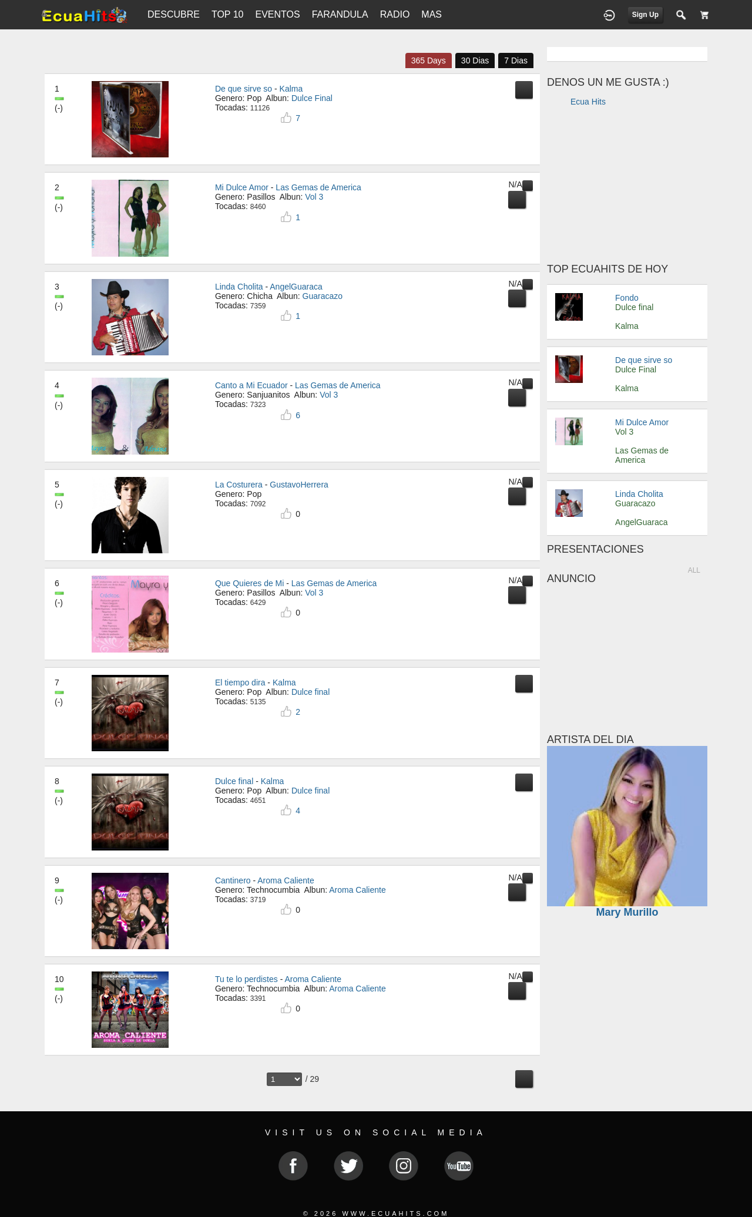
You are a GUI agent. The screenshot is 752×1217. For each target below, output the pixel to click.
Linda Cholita (239, 286)
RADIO (395, 14)
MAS (431, 14)
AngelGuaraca (296, 286)
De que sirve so (243, 88)
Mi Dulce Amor (241, 187)
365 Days (428, 60)
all (694, 570)
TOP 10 (228, 14)
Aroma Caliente (285, 880)
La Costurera (239, 484)
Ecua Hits (588, 101)
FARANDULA (340, 14)
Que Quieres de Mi (249, 583)
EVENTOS (277, 14)
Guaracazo (635, 503)
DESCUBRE (173, 14)
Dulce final (234, 781)
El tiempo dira (240, 682)
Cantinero (233, 880)
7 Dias (516, 60)
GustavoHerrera (299, 484)
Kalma (291, 88)
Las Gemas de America (318, 187)
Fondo (627, 297)
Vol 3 (624, 431)
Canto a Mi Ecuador (251, 385)
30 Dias (475, 60)
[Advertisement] (627, 188)
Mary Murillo (627, 912)
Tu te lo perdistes (246, 979)
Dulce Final (635, 369)
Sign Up (645, 15)
